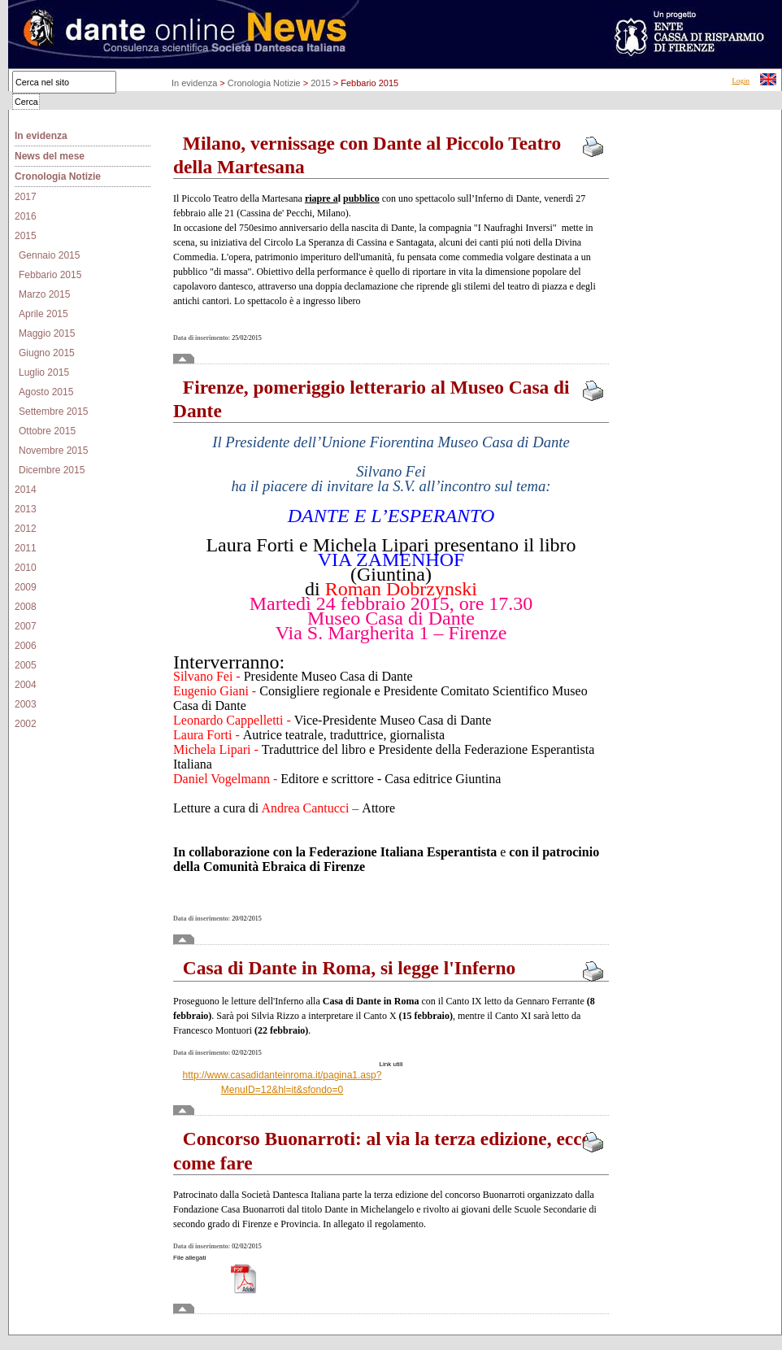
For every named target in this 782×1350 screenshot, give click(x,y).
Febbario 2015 (50, 275)
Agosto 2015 (46, 392)
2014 (26, 489)
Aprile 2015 (43, 314)
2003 (26, 704)
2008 (26, 606)
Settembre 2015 (53, 411)
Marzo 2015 (44, 294)
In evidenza (195, 83)
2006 (26, 645)
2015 (322, 83)
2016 (26, 216)
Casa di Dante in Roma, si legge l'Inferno (344, 967)
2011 (26, 548)
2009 (26, 587)
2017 (26, 196)
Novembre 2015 (53, 450)
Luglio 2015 (44, 372)
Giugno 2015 (47, 353)
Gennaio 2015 (49, 255)
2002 (26, 723)
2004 (26, 684)
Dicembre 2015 (52, 470)
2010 (26, 567)
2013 (26, 509)
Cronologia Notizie (265, 83)
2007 (26, 626)
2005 (26, 665)
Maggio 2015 (47, 333)
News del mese (50, 156)
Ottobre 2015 (47, 431)
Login (741, 80)
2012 (26, 528)
